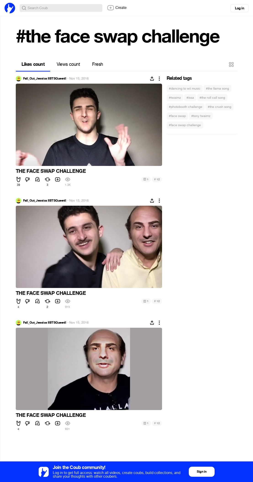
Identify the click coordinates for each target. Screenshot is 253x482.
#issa (190, 98)
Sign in (201, 471)
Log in (239, 8)
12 (157, 179)
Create (117, 7)
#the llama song (217, 88)
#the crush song (219, 107)
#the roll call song (212, 98)
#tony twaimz (200, 116)
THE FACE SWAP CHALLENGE (51, 171)
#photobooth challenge (185, 107)
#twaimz (175, 98)
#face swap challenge (185, 125)
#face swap (177, 116)
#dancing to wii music (184, 88)
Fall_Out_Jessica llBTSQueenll (44, 78)
